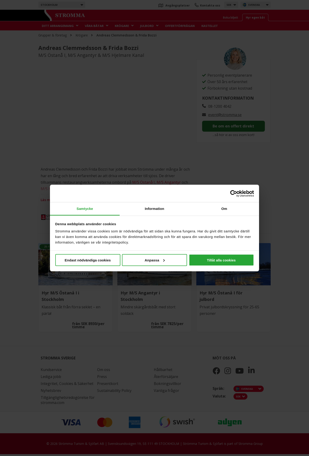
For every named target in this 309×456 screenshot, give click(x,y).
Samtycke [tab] (85, 209)
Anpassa (155, 260)
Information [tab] (154, 209)
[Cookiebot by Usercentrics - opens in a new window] (233, 193)
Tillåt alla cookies (221, 260)
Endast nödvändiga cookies (88, 260)
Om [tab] (224, 209)
